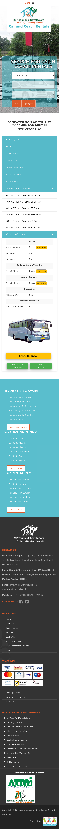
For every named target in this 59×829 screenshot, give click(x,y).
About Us (10, 623)
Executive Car (12, 146)
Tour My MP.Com (15, 722)
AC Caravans (12, 181)
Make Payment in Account (17, 645)
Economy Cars (13, 139)
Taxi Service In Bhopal (19, 479)
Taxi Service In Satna (18, 501)
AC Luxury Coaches (15, 234)
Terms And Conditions (17, 366)
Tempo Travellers (14, 167)
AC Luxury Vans (13, 174)
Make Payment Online (15, 641)
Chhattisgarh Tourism (17, 731)
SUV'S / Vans (12, 153)
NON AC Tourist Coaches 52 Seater (23, 227)
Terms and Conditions (15, 697)
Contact (9, 650)
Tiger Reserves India (16, 744)
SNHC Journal (13, 762)
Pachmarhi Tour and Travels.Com (22, 749)
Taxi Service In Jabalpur (20, 488)
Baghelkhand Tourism (17, 740)
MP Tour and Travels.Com (19, 718)
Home (8, 619)
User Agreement (13, 692)
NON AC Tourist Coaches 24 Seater (23, 195)
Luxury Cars (11, 160)
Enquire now (28, 355)
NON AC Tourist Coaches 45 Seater (23, 221)
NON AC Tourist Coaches (18, 188)
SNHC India (12, 757)
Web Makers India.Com (17, 766)
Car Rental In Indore (18, 484)
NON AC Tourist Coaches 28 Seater (23, 202)
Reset (29, 104)
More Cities (16, 509)
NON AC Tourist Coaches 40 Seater (23, 214)
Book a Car (10, 636)
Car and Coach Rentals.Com (20, 727)
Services (9, 632)
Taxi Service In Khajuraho (20, 497)
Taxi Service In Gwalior (19, 493)
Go (16, 104)
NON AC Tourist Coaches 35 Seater (23, 208)
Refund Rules (40, 366)
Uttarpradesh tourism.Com (19, 753)
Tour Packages (12, 628)
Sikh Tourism (13, 735)
